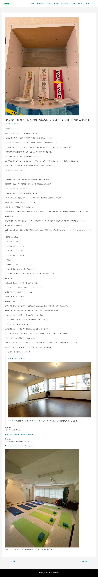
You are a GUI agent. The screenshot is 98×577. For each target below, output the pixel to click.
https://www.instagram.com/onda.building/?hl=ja (21, 446)
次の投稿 (85, 561)
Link (93, 3)
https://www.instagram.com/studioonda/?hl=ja (20, 434)
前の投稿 (13, 561)
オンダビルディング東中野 (17, 358)
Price (49, 3)
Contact (80, 3)
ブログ (8, 124)
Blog (87, 3)
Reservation (41, 3)
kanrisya (16, 129)
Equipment (64, 3)
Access (56, 3)
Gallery (73, 3)
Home (32, 3)
